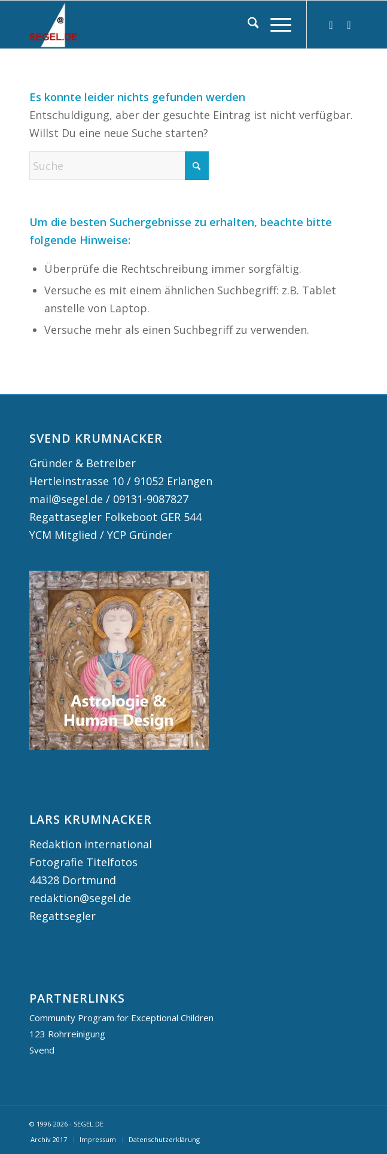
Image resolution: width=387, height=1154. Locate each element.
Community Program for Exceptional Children (121, 1018)
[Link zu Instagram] (331, 25)
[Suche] (247, 24)
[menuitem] (247, 24)
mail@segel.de (66, 499)
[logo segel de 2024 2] (160, 24)
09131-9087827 (150, 499)
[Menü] (274, 24)
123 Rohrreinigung (67, 1034)
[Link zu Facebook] (349, 25)
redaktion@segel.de (80, 898)
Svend (41, 1050)
